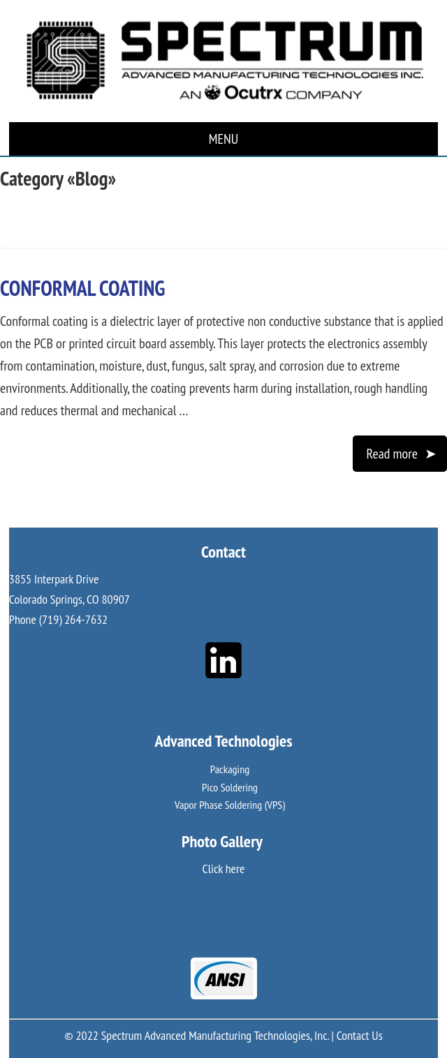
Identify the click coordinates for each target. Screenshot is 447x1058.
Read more (392, 454)
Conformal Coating (82, 287)
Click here (224, 868)
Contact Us (360, 1035)
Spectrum (223, 61)
